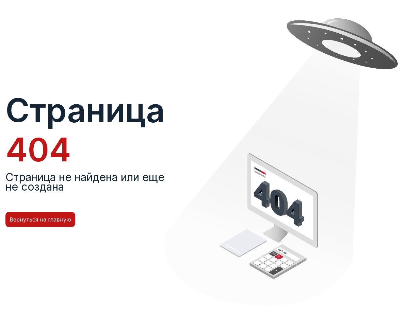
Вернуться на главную (40, 219)
